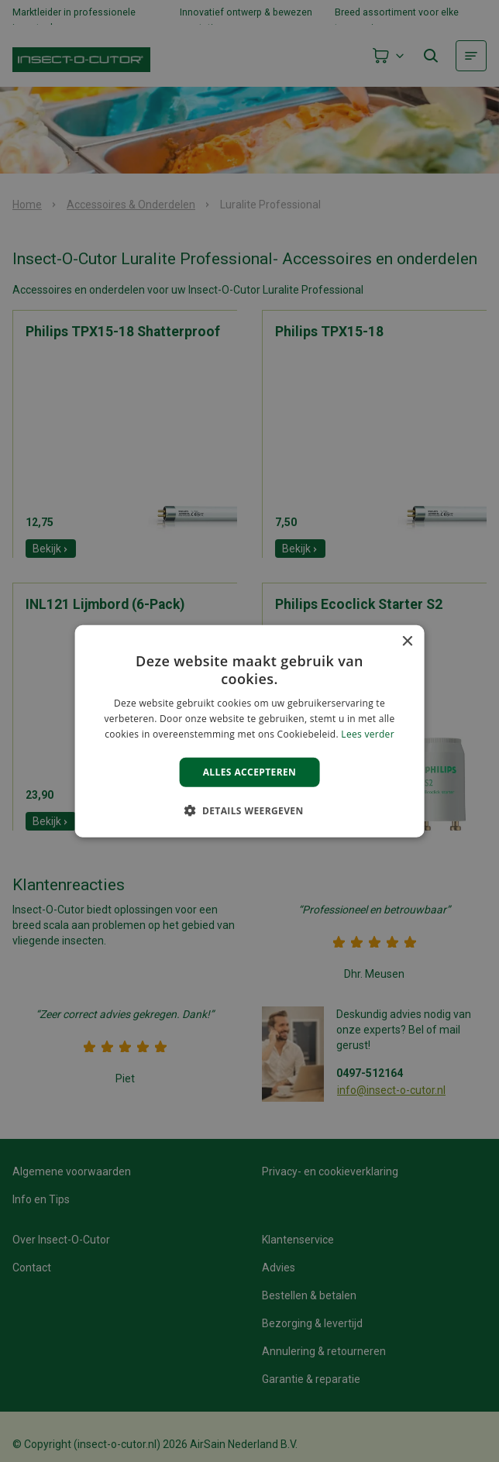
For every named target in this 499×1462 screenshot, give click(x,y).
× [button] (406, 641)
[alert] (249, 731)
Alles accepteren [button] (250, 771)
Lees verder (367, 734)
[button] (249, 810)
